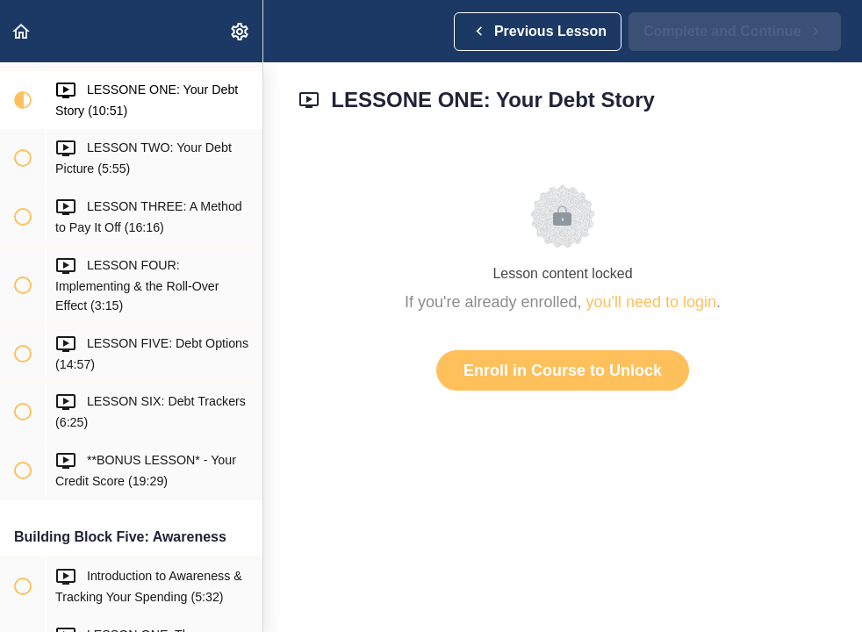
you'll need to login (651, 302)
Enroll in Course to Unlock (562, 370)
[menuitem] (240, 31)
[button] (22, 31)
